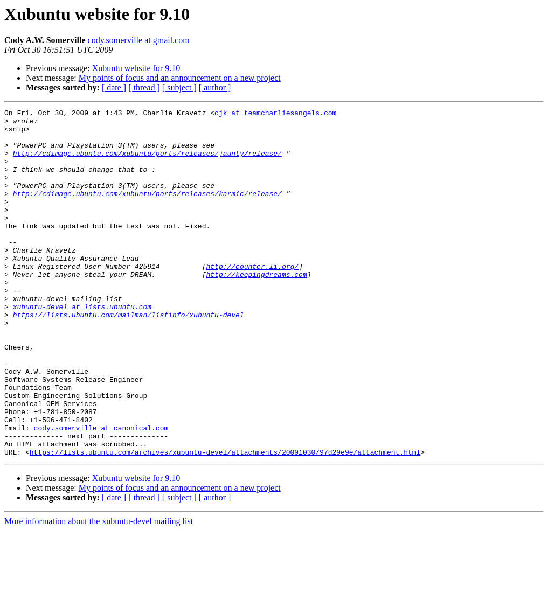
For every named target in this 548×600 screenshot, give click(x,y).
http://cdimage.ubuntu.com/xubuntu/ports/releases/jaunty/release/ (147, 163)
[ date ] (114, 87)
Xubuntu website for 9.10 (136, 68)
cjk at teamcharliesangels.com (275, 114)
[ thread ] (144, 87)
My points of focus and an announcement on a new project (180, 77)
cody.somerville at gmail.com (139, 40)
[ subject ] (179, 87)
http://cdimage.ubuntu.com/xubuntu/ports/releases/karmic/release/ (147, 211)
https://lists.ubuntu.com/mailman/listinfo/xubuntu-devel (128, 356)
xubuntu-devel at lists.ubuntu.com (82, 347)
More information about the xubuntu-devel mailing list (98, 590)
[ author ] (215, 87)
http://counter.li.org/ (252, 298)
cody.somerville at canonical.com (101, 492)
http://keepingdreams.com (256, 308)
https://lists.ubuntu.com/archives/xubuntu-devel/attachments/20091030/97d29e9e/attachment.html (225, 521)
